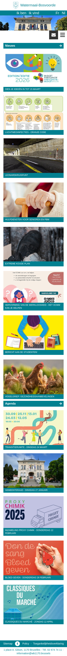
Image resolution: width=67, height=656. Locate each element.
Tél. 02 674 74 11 (52, 649)
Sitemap (7, 643)
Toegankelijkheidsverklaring (48, 643)
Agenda (10, 403)
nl (63, 13)
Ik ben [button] (21, 13)
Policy (26, 643)
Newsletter (53, 36)
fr (57, 13)
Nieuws (10, 45)
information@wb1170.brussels (33, 653)
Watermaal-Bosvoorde (38, 5)
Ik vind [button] (34, 13)
